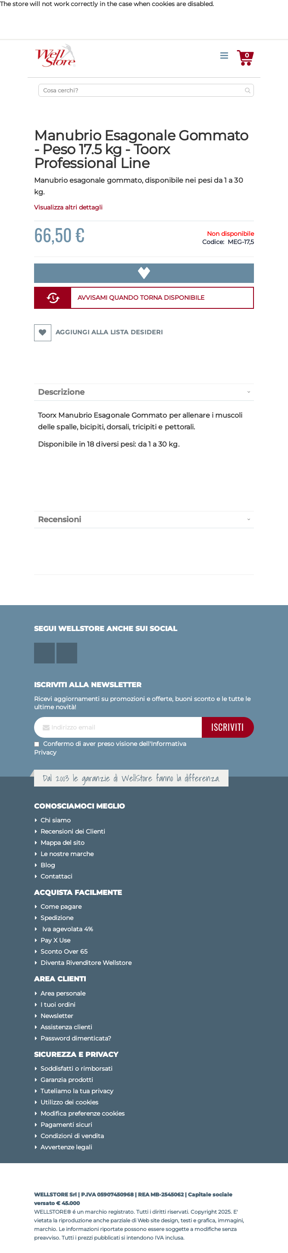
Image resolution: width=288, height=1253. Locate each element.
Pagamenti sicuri (66, 1125)
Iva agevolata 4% (67, 929)
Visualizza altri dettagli (68, 207)
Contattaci (56, 876)
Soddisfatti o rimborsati (77, 1068)
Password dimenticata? (76, 1038)
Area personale (63, 993)
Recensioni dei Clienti (73, 831)
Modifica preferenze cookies (83, 1113)
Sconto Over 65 (64, 951)
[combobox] (146, 90)
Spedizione (57, 918)
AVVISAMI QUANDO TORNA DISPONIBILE (141, 297)
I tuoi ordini (58, 1005)
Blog (48, 865)
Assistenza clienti (66, 1027)
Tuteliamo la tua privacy (77, 1091)
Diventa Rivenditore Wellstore (86, 963)
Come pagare (61, 906)
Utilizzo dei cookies (69, 1102)
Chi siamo (56, 820)
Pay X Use (55, 940)
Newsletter (57, 1016)
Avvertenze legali (66, 1147)
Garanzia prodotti (67, 1080)
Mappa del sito (63, 843)
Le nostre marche (67, 854)
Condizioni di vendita (72, 1136)
